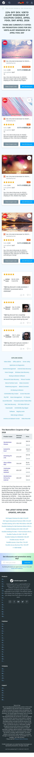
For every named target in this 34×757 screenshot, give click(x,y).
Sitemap (3, 693)
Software (12, 411)
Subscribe (27, 562)
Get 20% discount (27, 86)
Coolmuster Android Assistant (7, 470)
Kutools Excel (3, 593)
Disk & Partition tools (11, 383)
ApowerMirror (3, 616)
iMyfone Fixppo (3, 614)
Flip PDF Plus (3, 609)
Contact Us (3, 680)
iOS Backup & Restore (17, 390)
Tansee (3, 652)
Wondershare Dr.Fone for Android (8, 478)
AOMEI (3, 635)
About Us (3, 669)
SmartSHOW (3, 600)
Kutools (3, 624)
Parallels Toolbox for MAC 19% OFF (17, 534)
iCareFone (3, 588)
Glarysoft (3, 642)
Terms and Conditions (17, 568)
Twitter (22, 601)
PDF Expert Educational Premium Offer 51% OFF (17, 521)
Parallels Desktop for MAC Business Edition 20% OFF (17, 526)
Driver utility (26, 361)
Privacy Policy (25, 567)
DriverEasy (3, 581)
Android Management (9, 369)
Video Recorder (26, 418)
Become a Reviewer (3, 699)
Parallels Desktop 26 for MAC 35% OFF (17, 529)
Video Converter (24, 383)
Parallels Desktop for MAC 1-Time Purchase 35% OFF (17, 531)
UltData (3, 591)
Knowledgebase (3, 695)
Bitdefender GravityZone (3, 586)
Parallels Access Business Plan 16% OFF (17, 545)
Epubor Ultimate (3, 611)
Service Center (3, 676)
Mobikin (3, 654)
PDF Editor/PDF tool (23, 404)
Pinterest (26, 601)
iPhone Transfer (25, 379)
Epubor (3, 656)
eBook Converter (24, 386)
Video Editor (7, 361)
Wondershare (3, 633)
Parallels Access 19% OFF (17, 539)
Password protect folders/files (22, 401)
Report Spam (3, 690)
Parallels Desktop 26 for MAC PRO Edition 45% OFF (17, 523)
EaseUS (3, 631)
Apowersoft (3, 659)
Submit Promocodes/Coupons (3, 697)
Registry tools (20, 411)
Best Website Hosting (3, 673)
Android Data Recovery (24, 369)
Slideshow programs (11, 386)
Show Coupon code (11, 86)
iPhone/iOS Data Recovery (11, 379)
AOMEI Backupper (3, 602)
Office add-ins (17, 361)
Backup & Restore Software (17, 376)
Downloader (9, 408)
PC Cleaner (27, 397)
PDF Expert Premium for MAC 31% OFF (17, 518)
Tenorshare (3, 628)
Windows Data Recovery (22, 372)
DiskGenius (3, 607)
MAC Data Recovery (10, 404)
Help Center (3, 688)
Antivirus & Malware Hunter (11, 418)
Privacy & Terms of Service (21, 739)
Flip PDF (6, 397)
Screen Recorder (25, 393)
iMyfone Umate (3, 605)
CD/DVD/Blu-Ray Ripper (21, 408)
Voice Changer (9, 372)
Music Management (16, 397)
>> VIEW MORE (17, 547)
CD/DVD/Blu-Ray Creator (11, 393)
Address (3, 678)
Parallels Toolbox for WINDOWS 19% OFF (17, 537)
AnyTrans (3, 595)
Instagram (10, 601)
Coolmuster (3, 584)
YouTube (18, 601)
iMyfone (3, 640)
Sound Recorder (7, 401)
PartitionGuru (3, 598)
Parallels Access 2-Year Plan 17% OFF (17, 542)
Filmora (3, 579)
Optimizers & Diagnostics (17, 365)
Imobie (3, 649)
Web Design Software (17, 415)
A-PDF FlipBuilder (3, 661)
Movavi (3, 626)
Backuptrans (3, 647)
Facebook (14, 601)
